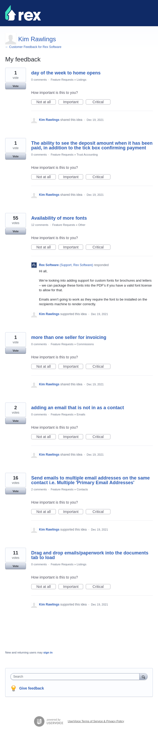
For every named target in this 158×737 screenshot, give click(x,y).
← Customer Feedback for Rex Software (33, 47)
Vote (15, 86)
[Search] (143, 676)
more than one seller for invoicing (68, 337)
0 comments (39, 79)
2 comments (39, 489)
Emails (81, 414)
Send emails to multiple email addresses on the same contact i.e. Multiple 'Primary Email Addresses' (90, 480)
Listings (81, 79)
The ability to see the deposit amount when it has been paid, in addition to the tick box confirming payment (92, 145)
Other (81, 224)
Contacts (82, 489)
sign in (47, 652)
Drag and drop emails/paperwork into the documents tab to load (89, 555)
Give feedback (31, 688)
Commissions (85, 344)
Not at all (46, 102)
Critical (101, 102)
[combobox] (76, 676)
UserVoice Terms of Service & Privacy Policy (96, 721)
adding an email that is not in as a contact (77, 407)
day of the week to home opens (66, 72)
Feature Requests (62, 79)
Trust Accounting (87, 154)
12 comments (39, 224)
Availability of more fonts (59, 218)
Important (73, 102)
